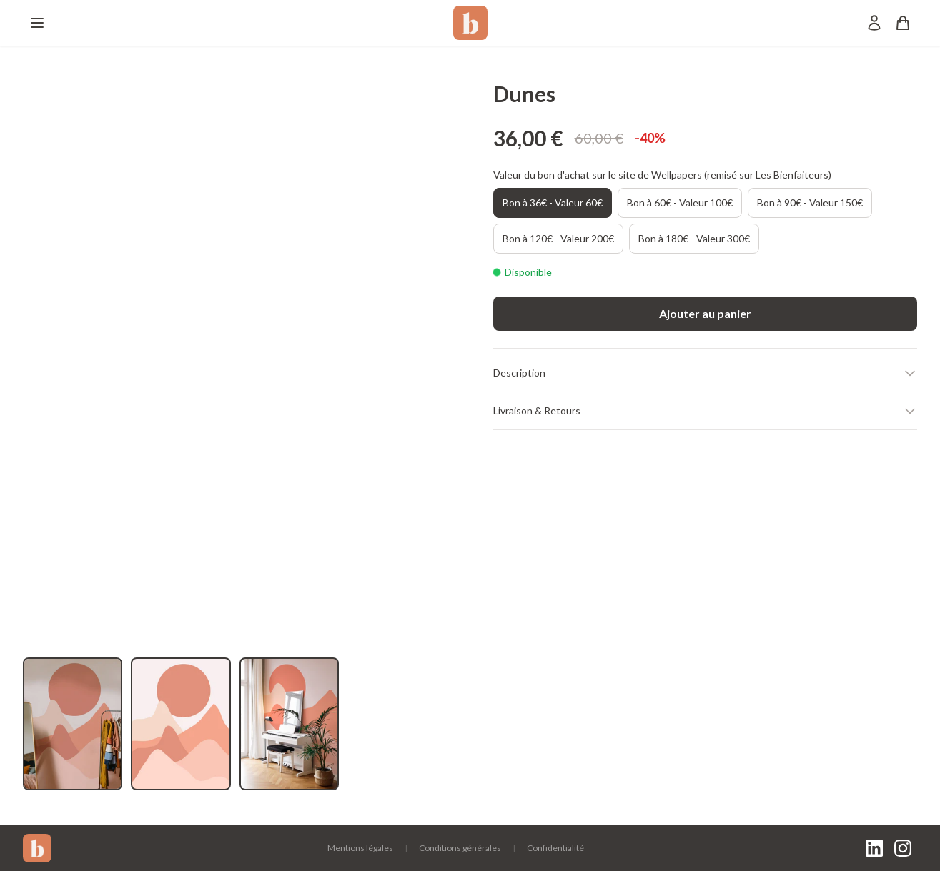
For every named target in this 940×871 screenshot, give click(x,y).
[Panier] (903, 23)
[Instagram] (903, 848)
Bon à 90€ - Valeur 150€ (810, 202)
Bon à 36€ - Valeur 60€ (553, 202)
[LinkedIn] (874, 848)
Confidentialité (555, 847)
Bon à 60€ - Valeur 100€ (680, 202)
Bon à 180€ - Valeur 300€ (694, 238)
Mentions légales (360, 847)
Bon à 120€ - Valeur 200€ (558, 238)
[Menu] (37, 23)
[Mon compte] (874, 23)
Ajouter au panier (705, 313)
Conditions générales (460, 847)
